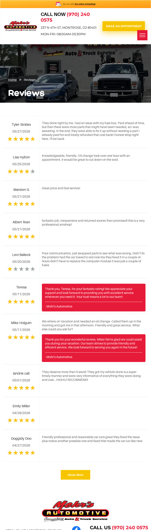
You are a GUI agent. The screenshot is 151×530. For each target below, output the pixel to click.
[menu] (142, 35)
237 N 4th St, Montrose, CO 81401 (69, 28)
